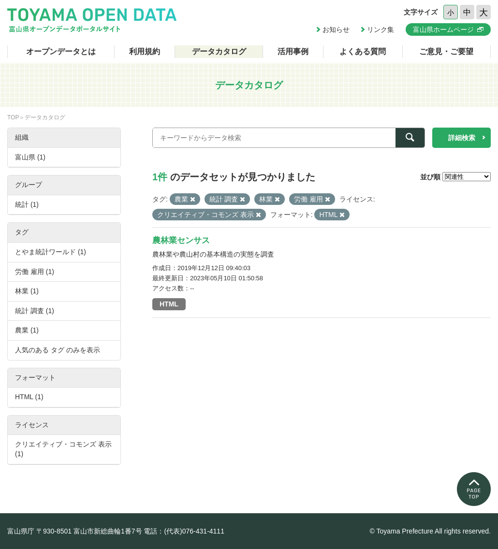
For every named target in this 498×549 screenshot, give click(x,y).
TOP (13, 117)
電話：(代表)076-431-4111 (184, 531)
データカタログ (219, 51)
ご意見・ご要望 (446, 51)
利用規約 (144, 51)
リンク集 (380, 29)
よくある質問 (362, 51)
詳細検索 (461, 138)
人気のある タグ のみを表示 (57, 350)
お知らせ (336, 29)
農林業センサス (181, 240)
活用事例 (293, 51)
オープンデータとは (61, 51)
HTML (169, 304)
